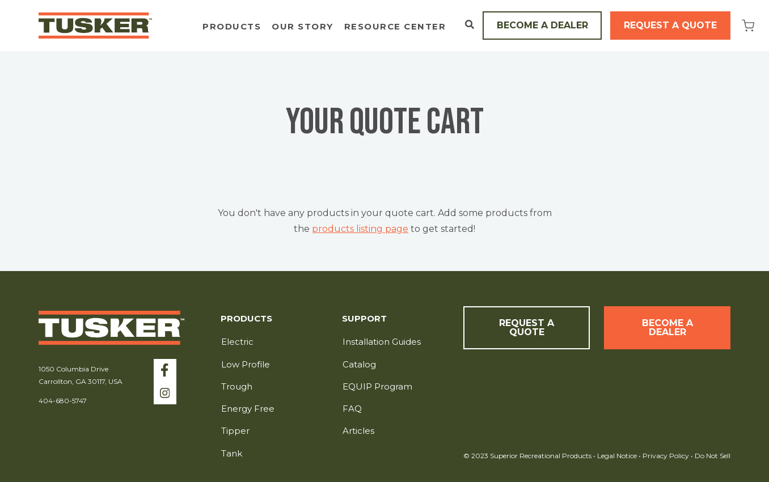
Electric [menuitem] (237, 341)
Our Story (302, 27)
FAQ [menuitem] (352, 408)
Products (231, 27)
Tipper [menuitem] (235, 430)
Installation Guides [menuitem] (382, 341)
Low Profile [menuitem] (245, 364)
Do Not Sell (711, 455)
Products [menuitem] (246, 319)
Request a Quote (670, 25)
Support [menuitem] (364, 319)
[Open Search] (469, 24)
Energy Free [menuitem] (247, 408)
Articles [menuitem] (358, 430)
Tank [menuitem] (231, 453)
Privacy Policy (667, 455)
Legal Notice (617, 455)
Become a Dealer (542, 25)
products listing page (360, 228)
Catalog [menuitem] (359, 364)
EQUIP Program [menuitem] (377, 386)
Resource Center (395, 27)
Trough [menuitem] (236, 386)
